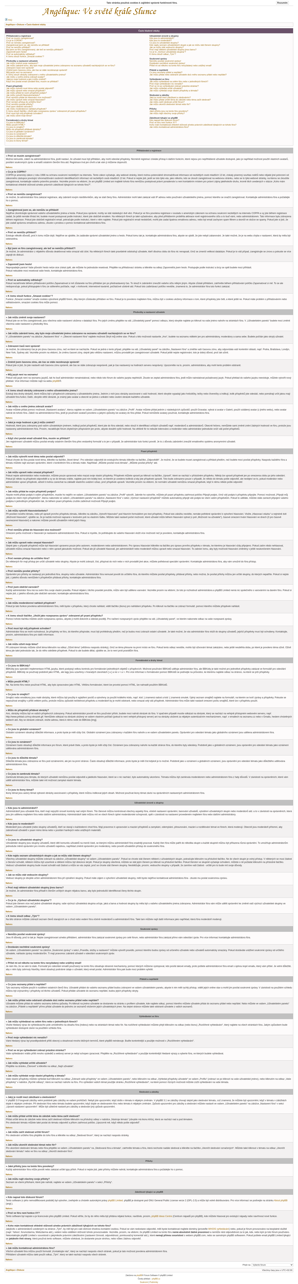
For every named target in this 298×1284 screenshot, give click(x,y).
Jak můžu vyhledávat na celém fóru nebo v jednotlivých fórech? (179, 81)
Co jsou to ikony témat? (17, 141)
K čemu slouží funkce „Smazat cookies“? (25, 56)
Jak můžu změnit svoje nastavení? (22, 63)
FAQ (8, 20)
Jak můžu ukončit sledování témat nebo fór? (170, 104)
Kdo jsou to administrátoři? (162, 38)
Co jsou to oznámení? (16, 134)
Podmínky (154, 1282)
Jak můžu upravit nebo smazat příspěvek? (25, 90)
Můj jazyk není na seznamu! (19, 72)
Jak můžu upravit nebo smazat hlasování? (25, 100)
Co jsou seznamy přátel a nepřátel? (166, 72)
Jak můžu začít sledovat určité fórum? (167, 102)
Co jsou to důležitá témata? (19, 136)
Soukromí (144, 1282)
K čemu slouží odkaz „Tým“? (163, 54)
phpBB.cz (156, 1279)
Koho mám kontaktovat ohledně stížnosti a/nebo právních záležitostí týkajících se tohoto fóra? (193, 125)
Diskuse (20, 1270)
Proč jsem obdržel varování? (19, 106)
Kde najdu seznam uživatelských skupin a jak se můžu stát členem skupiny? (185, 45)
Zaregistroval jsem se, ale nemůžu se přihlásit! (27, 45)
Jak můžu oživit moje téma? (19, 115)
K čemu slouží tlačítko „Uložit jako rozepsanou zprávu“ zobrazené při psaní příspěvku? (46, 111)
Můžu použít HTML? (15, 125)
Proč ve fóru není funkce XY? (163, 122)
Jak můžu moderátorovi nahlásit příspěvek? (26, 109)
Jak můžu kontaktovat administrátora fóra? (169, 127)
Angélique (10, 1270)
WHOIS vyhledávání (218, 1229)
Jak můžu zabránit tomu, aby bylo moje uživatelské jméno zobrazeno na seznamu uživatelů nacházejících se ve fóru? (60, 65)
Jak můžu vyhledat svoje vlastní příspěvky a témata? (174, 90)
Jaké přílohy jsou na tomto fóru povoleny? (169, 111)
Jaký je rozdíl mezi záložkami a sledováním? (170, 97)
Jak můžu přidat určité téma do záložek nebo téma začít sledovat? (180, 100)
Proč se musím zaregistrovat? (20, 38)
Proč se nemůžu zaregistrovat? (20, 43)
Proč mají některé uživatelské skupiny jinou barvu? (173, 49)
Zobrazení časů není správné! (20, 68)
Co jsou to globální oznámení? (20, 131)
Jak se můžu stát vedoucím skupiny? (167, 47)
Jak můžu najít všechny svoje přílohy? (167, 113)
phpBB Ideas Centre (161, 1216)
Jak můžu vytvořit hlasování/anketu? (23, 95)
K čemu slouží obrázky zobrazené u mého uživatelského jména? (36, 74)
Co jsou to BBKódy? (15, 122)
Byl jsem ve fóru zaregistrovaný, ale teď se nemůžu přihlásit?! (34, 49)
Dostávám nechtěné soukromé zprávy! (167, 63)
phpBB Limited (115, 1200)
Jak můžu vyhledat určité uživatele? (166, 88)
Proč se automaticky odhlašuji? (20, 54)
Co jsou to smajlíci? (15, 127)
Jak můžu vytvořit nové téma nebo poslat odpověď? (30, 88)
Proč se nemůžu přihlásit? (18, 47)
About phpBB (280, 1200)
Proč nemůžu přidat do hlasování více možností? (29, 97)
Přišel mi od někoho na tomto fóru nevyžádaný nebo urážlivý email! (181, 65)
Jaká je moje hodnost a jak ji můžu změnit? (26, 79)
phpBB (55, 381)
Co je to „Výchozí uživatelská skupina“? (168, 52)
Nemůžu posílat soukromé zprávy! (165, 61)
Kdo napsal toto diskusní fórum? (164, 120)
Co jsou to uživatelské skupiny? (164, 43)
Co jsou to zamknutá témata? (19, 138)
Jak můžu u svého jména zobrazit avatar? (25, 77)
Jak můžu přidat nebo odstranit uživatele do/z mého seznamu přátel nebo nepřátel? (188, 74)
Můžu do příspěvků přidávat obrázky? (23, 129)
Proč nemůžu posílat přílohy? (19, 104)
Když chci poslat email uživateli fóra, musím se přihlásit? (32, 81)
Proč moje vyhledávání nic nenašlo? (166, 84)
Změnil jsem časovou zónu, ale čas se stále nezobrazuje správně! (36, 70)
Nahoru (9, 167)
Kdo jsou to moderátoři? (161, 40)
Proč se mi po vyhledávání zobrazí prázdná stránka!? (174, 86)
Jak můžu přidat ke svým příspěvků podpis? (26, 93)
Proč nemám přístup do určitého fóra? (23, 102)
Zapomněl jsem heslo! (16, 52)
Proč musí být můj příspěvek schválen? (24, 113)
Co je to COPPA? (14, 40)
